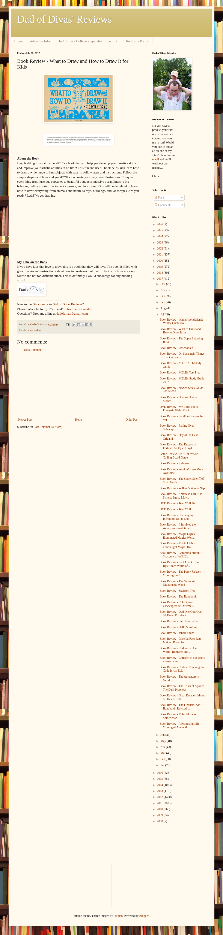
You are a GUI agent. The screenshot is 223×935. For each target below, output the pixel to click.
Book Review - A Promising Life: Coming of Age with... (180, 725)
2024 (160, 236)
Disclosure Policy (137, 41)
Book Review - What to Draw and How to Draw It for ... (180, 330)
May (163, 741)
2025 (160, 230)
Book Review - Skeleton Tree (177, 590)
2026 (160, 224)
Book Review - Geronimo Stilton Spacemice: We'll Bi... (180, 554)
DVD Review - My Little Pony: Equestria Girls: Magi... (179, 408)
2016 (160, 772)
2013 (160, 791)
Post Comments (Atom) (48, 427)
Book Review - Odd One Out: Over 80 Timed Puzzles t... (181, 613)
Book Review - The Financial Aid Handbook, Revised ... (180, 706)
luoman (118, 915)
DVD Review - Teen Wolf (175, 509)
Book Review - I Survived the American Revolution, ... (178, 526)
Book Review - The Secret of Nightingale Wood (177, 583)
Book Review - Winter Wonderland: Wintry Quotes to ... (181, 321)
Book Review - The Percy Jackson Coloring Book (180, 573)
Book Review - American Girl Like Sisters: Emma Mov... (181, 495)
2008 (160, 821)
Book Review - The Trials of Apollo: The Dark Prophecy (182, 687)
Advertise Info (40, 41)
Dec (163, 284)
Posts (159, 197)
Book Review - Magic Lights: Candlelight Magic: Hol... (178, 545)
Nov (163, 290)
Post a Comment (32, 349)
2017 (160, 278)
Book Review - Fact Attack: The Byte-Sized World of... (179, 564)
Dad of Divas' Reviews (64, 19)
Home (18, 41)
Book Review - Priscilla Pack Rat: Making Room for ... (180, 640)
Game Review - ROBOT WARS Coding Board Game (179, 455)
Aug (163, 308)
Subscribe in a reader (77, 309)
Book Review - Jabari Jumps (177, 633)
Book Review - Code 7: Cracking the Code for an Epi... (182, 669)
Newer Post (25, 419)
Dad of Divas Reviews (67, 304)
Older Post (132, 419)
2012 (160, 797)
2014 (160, 785)
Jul (162, 314)
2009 (160, 815)
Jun (162, 734)
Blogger (144, 915)
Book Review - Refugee (174, 463)
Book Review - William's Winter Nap (182, 488)
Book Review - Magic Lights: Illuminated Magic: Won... (178, 535)
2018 (160, 272)
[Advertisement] (78, 385)
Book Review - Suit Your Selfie (179, 621)
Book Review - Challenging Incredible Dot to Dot (176, 517)
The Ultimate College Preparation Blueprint (87, 41)
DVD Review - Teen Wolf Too (178, 503)
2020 (160, 260)
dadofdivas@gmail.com (72, 313)
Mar (163, 753)
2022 (160, 248)
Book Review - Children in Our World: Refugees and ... (179, 650)
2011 (160, 803)
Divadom (38, 304)
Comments (163, 205)
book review (34, 330)
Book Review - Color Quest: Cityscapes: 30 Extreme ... (177, 604)
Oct (163, 296)
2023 (160, 242)
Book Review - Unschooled (176, 348)
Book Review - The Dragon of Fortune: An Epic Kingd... (178, 446)
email (155, 159)
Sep (163, 302)
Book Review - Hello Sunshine (178, 627)
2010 (160, 809)
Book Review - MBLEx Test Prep (180, 372)
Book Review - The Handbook (178, 596)
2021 (160, 254)
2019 (160, 266)
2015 (160, 778)
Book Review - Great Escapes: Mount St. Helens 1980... (182, 697)
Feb (163, 759)
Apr (163, 747)
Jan (162, 765)
